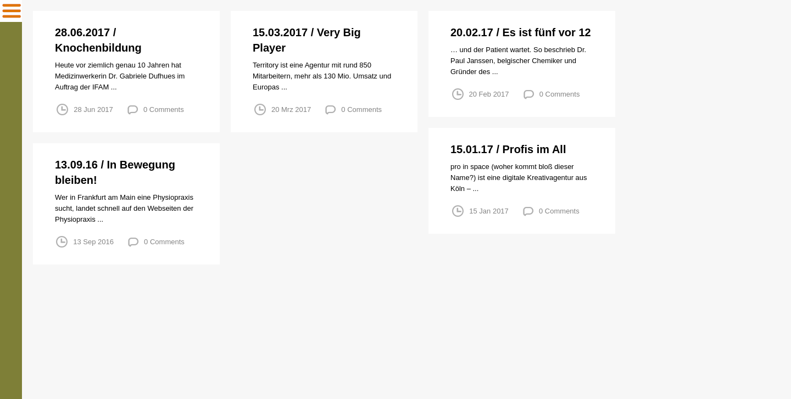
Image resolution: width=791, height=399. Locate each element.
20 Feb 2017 (489, 94)
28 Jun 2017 (93, 109)
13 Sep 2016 (93, 242)
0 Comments (163, 109)
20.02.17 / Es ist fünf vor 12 (520, 32)
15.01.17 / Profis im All (508, 149)
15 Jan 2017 (489, 211)
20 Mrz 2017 (291, 109)
